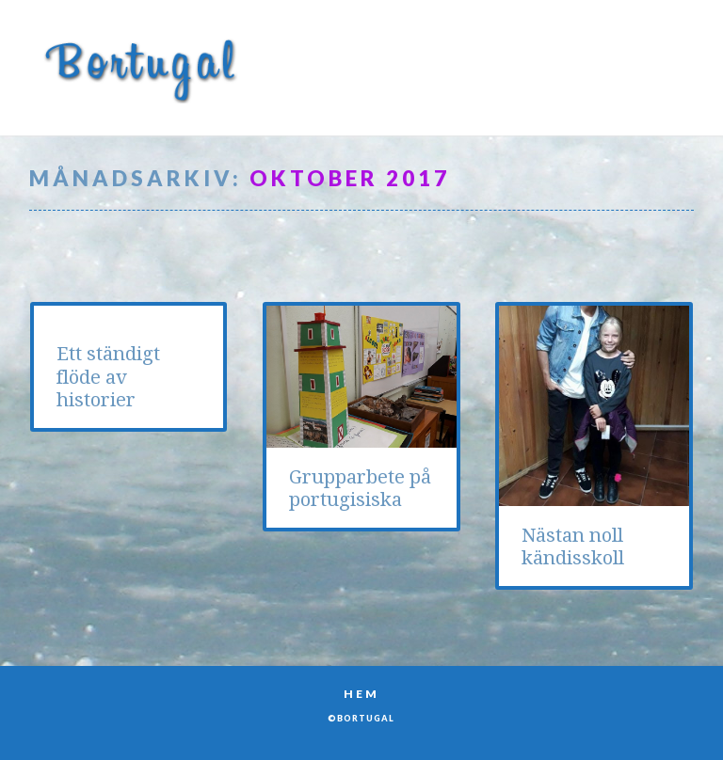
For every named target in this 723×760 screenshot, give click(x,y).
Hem (361, 694)
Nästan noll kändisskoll (573, 546)
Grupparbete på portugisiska (360, 488)
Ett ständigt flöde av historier (108, 376)
